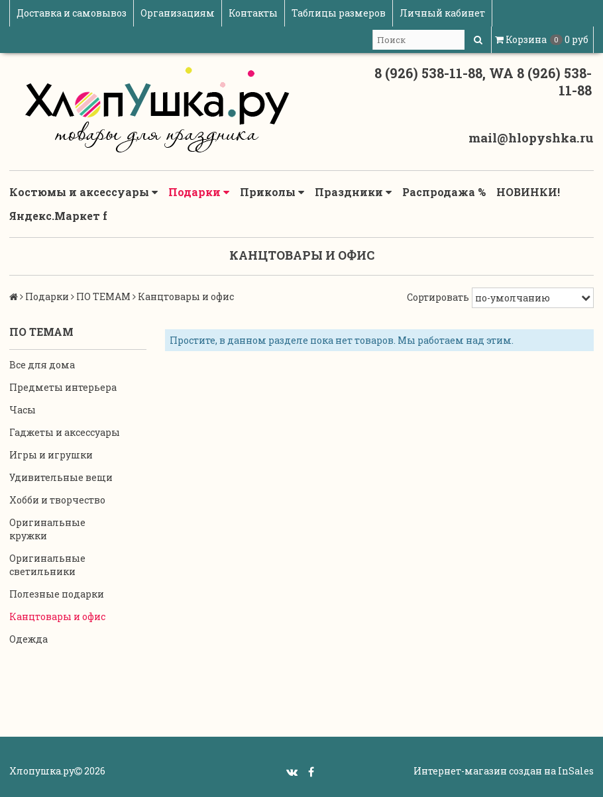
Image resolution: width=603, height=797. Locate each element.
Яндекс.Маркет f (58, 216)
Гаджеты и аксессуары (64, 432)
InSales (576, 771)
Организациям (177, 13)
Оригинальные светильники (47, 565)
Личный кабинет (442, 13)
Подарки (198, 192)
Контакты (253, 13)
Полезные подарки (56, 594)
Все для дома (42, 364)
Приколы (272, 192)
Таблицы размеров (339, 13)
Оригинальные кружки (47, 529)
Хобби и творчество (57, 500)
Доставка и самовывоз (72, 13)
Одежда (28, 639)
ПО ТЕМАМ (103, 296)
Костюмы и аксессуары (83, 192)
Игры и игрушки (51, 455)
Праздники (353, 192)
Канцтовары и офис (57, 616)
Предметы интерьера (63, 387)
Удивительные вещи (61, 477)
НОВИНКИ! (528, 192)
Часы (22, 409)
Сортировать (438, 297)
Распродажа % (444, 192)
